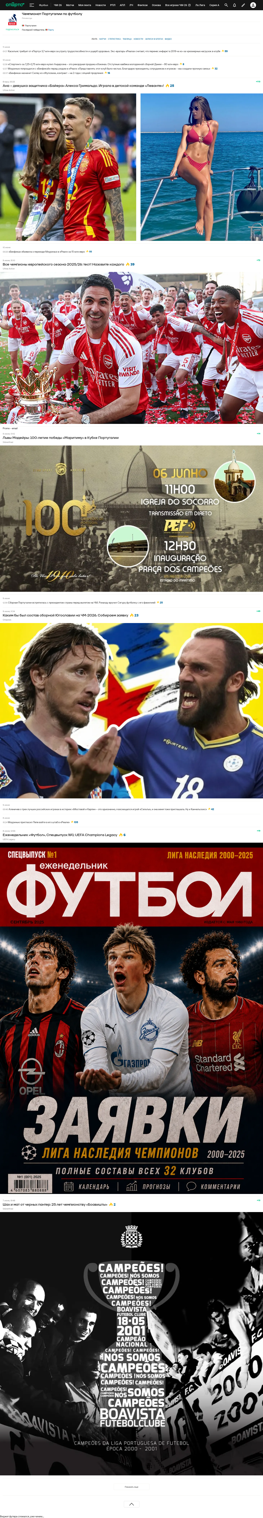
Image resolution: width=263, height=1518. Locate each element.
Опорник (7, 619)
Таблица (127, 39)
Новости (138, 39)
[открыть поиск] (226, 5)
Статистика (114, 39)
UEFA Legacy (9, 839)
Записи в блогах (154, 39)
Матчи (102, 39)
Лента (94, 39)
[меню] (31, 5)
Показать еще (131, 1486)
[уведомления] (234, 5)
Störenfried (8, 442)
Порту (49, 29)
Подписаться (12, 29)
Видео (168, 39)
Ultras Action (9, 90)
